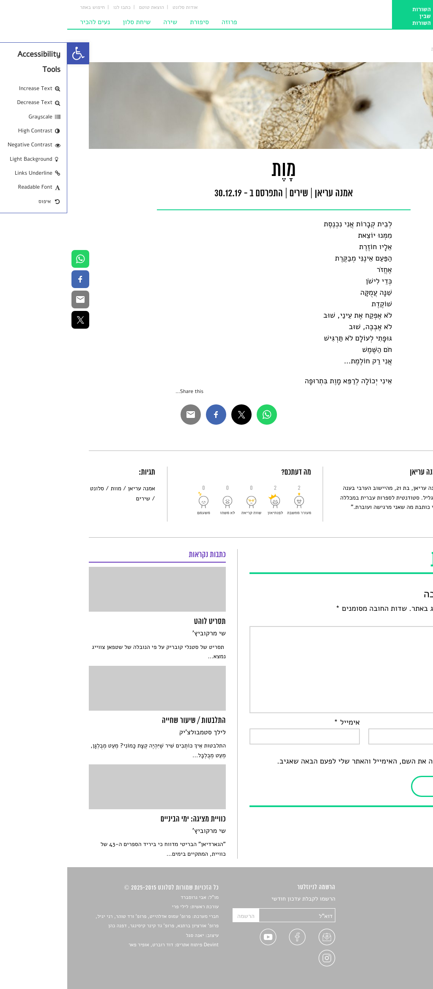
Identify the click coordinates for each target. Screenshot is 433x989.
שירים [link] (385, 49)
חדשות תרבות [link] (395, 919)
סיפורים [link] (402, 899)
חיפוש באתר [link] (25, 7)
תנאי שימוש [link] (397, 968)
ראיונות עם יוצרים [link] (390, 939)
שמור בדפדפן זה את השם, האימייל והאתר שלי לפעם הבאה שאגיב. (310, 761)
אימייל (279, 722)
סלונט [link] (404, 49)
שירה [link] (103, 22)
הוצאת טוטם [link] (84, 7)
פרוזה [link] (162, 22)
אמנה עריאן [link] (74, 488)
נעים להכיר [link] (28, 22)
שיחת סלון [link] (69, 22)
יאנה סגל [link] (128, 935)
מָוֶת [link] (368, 49)
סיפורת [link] (132, 22)
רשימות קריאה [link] (394, 929)
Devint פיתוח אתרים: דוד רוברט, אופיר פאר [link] (106, 945)
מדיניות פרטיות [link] (393, 959)
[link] (11, 53)
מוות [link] (49, 488)
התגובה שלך (389, 620)
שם (403, 722)
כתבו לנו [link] (54, 7)
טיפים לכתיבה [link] (394, 949)
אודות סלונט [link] (118, 7)
